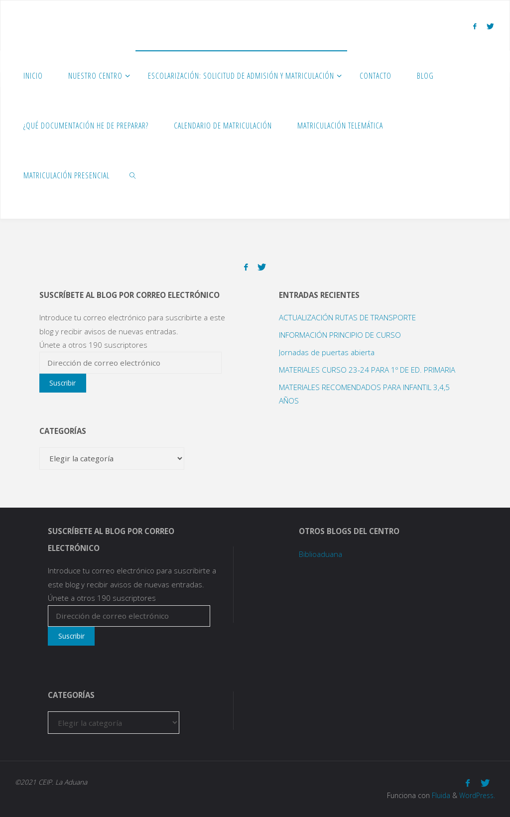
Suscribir (62, 383)
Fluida (440, 795)
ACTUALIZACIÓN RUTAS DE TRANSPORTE (347, 317)
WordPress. (477, 795)
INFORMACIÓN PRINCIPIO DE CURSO (340, 335)
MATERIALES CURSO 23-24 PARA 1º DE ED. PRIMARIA (367, 370)
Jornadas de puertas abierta (327, 352)
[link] (133, 175)
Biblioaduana (320, 554)
